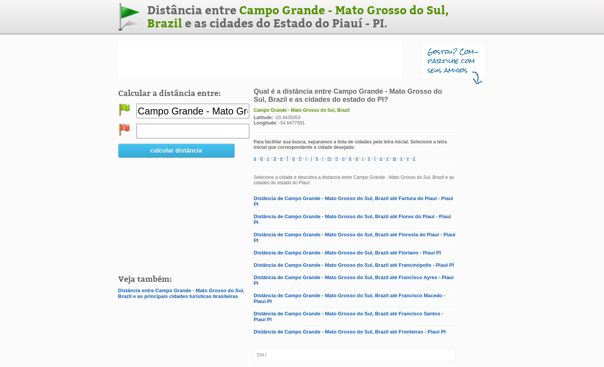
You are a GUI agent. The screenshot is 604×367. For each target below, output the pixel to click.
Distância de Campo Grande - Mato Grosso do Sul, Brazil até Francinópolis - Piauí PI (354, 265)
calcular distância (176, 150)
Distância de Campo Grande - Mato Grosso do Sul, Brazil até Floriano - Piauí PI (347, 253)
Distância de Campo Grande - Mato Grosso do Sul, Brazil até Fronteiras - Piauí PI (350, 332)
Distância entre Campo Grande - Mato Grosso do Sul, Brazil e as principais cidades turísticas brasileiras (181, 293)
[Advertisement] (260, 60)
